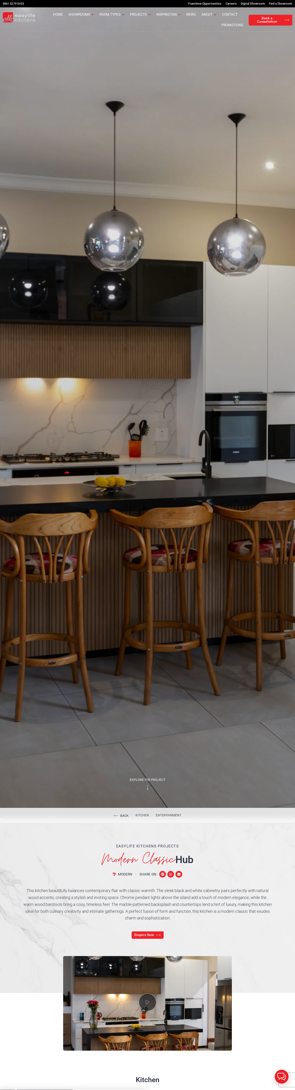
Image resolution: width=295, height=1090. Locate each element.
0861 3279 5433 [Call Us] (13, 3)
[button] (162, 879)
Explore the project (147, 785)
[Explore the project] (147, 792)
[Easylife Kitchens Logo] (19, 17)
